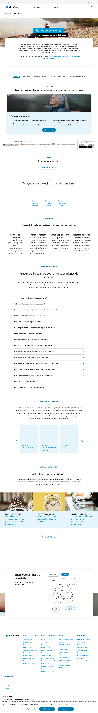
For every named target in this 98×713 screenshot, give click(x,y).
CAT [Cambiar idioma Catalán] (92, 2)
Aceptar (65, 709)
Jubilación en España (64, 636)
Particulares (8, 13)
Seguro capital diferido (47, 656)
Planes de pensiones (28, 632)
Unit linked (44, 632)
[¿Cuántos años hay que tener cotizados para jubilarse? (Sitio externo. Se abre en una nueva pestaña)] (49, 516)
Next (81, 445)
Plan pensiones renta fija (29, 648)
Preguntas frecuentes (40, 76)
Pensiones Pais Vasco (47, 653)
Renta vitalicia (27, 637)
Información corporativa (6, 2)
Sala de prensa (42, 2)
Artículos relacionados (77, 76)
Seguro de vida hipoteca (29, 640)
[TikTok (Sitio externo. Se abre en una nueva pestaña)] (8, 686)
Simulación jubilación (64, 639)
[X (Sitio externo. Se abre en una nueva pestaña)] (7, 674)
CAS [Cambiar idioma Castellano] (89, 2)
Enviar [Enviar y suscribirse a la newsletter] (65, 579)
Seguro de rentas (45, 642)
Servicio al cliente (81, 632)
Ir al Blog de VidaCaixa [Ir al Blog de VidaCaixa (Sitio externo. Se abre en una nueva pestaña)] (49, 542)
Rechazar (47, 709)
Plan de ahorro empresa (47, 661)
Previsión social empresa (47, 648)
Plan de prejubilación (46, 637)
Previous (16, 447)
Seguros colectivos (46, 645)
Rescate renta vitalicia (65, 650)
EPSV (24, 634)
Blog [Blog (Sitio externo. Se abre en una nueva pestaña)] (64, 2)
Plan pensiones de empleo (48, 640)
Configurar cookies (30, 709)
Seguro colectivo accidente (48, 650)
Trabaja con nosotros (54, 2)
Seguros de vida (27, 629)
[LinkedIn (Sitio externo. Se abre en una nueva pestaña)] (9, 678)
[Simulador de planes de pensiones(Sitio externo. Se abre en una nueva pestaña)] (49, 199)
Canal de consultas (82, 640)
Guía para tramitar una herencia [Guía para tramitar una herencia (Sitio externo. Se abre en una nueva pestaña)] (65, 656)
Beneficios (26, 76)
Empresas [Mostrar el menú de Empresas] (55, 7)
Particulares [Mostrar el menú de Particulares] (37, 7)
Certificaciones (81, 648)
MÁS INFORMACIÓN (14, 704)
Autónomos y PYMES (46, 629)
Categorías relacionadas (59, 76)
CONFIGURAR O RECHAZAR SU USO (30, 704)
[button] (49, 303)
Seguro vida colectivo (46, 659)
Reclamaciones (81, 634)
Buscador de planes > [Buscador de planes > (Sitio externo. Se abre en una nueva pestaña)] (49, 167)
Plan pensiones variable (29, 650)
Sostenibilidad (32, 2)
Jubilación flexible (64, 647)
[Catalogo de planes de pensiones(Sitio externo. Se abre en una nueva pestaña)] (35, 199)
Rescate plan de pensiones (66, 629)
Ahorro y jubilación (64, 652)
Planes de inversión (28, 645)
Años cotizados (63, 644)
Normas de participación (83, 645)
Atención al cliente (20, 2)
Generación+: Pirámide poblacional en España (65, 633)
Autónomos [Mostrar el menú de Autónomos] (46, 7)
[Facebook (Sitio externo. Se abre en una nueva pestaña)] (9, 671)
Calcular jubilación (64, 642)
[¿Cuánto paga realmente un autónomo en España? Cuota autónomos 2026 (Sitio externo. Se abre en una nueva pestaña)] (81, 516)
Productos (16, 76)
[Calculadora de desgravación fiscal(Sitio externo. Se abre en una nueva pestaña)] (62, 199)
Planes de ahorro (27, 642)
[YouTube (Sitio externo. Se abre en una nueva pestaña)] (9, 690)
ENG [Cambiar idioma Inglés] (96, 2)
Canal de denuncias (82, 637)
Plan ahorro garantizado (29, 653)
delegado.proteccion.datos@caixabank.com (65, 612)
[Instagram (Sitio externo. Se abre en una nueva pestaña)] (9, 682)
